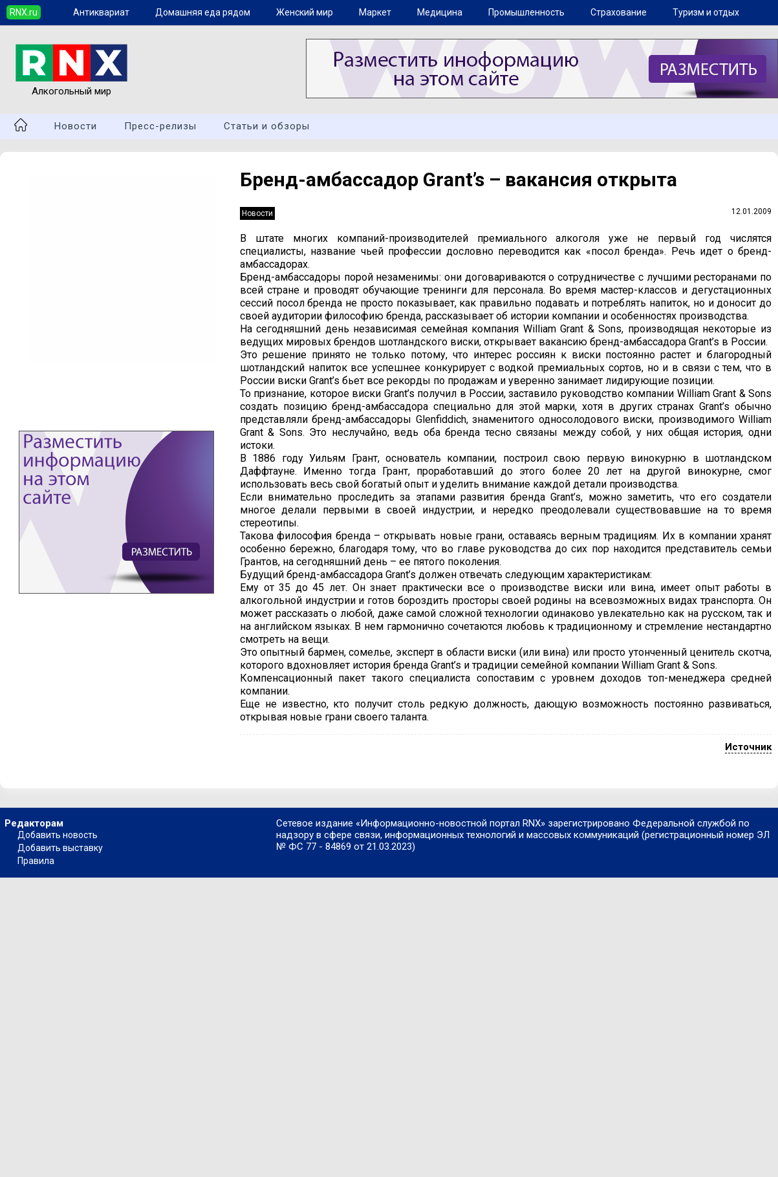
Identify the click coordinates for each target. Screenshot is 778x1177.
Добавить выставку (60, 848)
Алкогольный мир (71, 85)
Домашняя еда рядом (202, 12)
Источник (748, 747)
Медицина (439, 12)
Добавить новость (57, 835)
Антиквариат (101, 12)
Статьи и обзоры (267, 126)
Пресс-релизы (160, 126)
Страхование (618, 12)
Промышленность (526, 12)
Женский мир (304, 12)
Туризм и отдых (706, 12)
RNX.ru (24, 12)
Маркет (375, 12)
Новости (75, 126)
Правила (35, 861)
